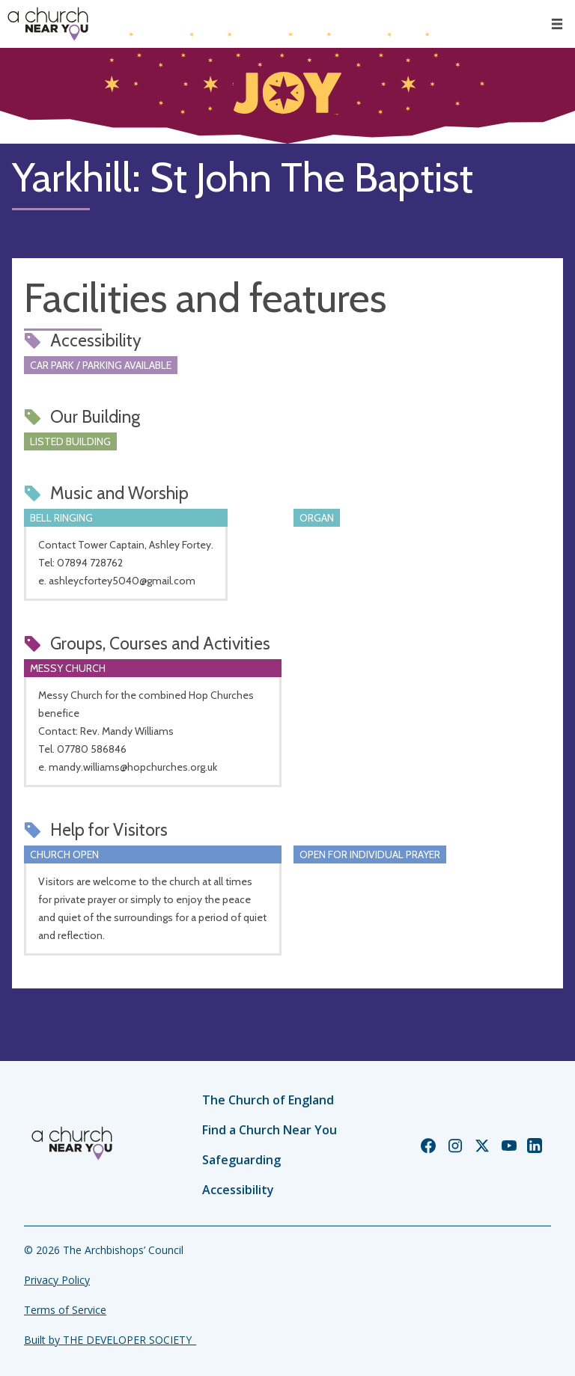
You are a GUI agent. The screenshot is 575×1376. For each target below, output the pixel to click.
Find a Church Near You (269, 1130)
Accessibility (238, 1189)
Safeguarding (241, 1160)
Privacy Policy (57, 1280)
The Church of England (268, 1100)
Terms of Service (65, 1310)
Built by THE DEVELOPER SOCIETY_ (110, 1340)
